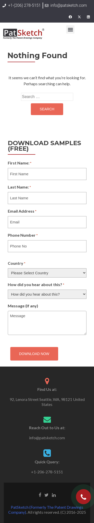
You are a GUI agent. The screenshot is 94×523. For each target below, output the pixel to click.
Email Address (22, 211)
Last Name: (19, 187)
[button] (70, 29)
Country (16, 263)
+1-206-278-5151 (47, 471)
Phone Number (23, 235)
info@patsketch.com (47, 437)
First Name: (19, 163)
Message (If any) (23, 305)
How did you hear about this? (36, 285)
